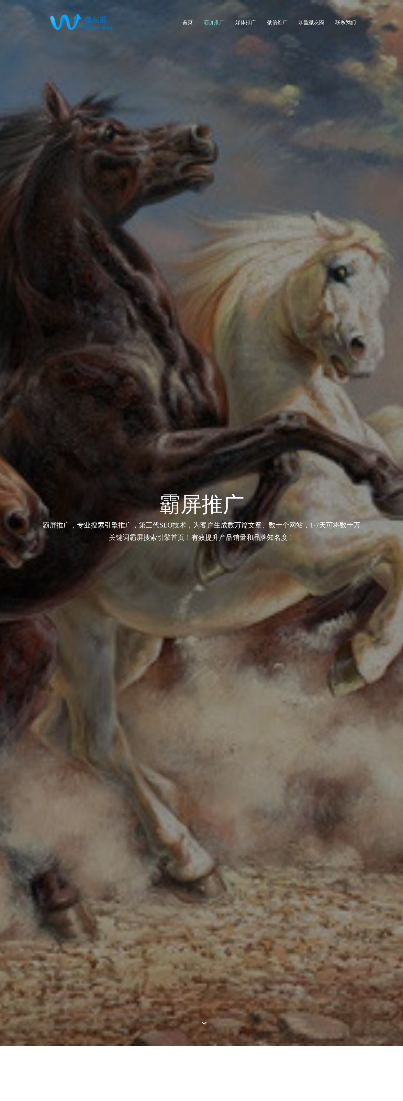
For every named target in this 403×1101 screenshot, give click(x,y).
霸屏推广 (214, 22)
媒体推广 (245, 22)
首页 (187, 22)
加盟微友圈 (311, 22)
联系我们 (345, 22)
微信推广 (277, 22)
